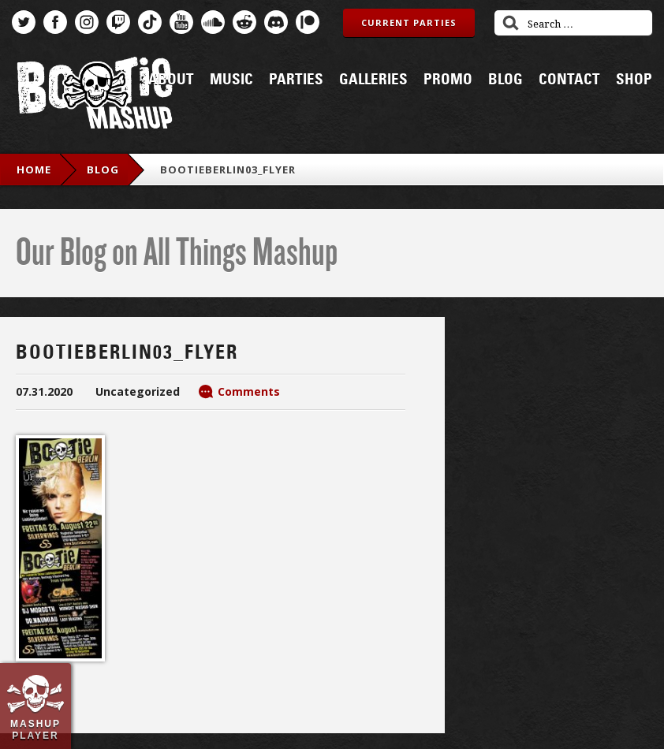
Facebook (55, 22)
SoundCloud (213, 22)
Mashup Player (35, 729)
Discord (276, 22)
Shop (634, 79)
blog (103, 169)
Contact (569, 79)
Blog (505, 79)
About (171, 79)
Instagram (87, 22)
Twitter (23, 22)
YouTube (181, 22)
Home (34, 169)
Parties (296, 79)
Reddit (244, 22)
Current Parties (409, 22)
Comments (249, 391)
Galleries (373, 79)
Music (231, 79)
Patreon (307, 22)
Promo (447, 79)
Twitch (118, 22)
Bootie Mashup (94, 95)
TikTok (150, 22)
